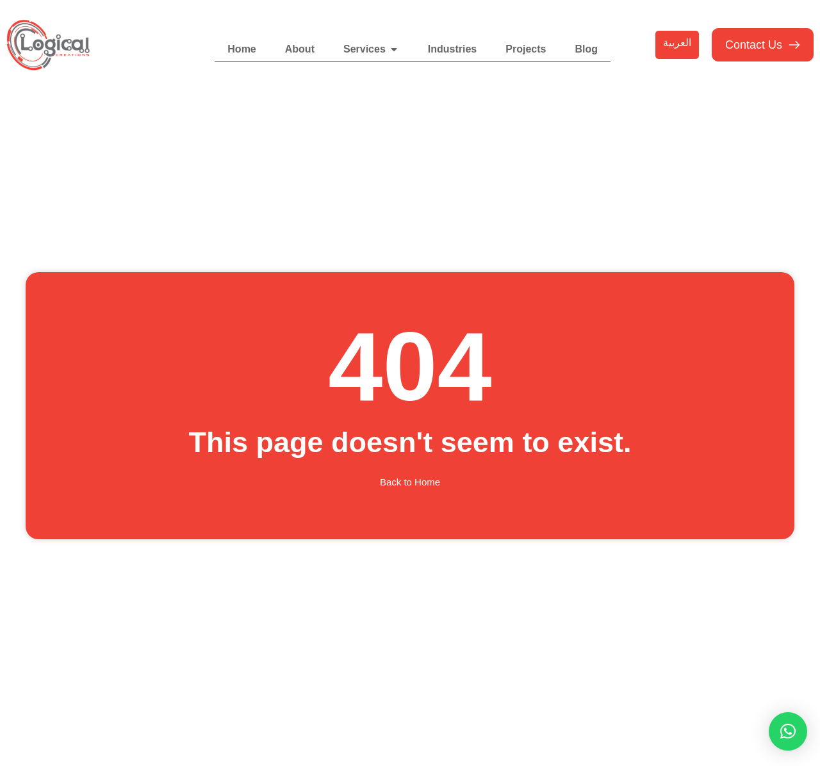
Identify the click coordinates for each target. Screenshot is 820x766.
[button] (788, 731)
